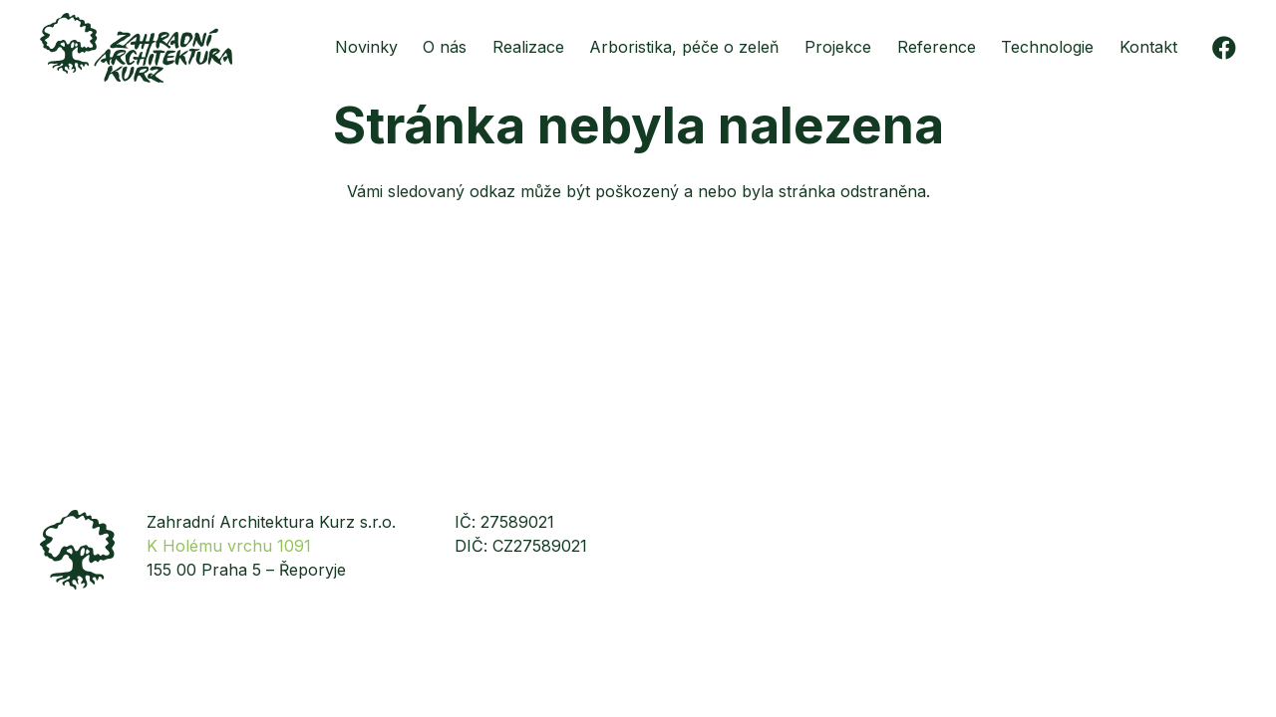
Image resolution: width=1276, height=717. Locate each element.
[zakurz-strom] (77, 550)
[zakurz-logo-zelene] (136, 48)
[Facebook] (1224, 48)
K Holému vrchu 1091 (229, 546)
